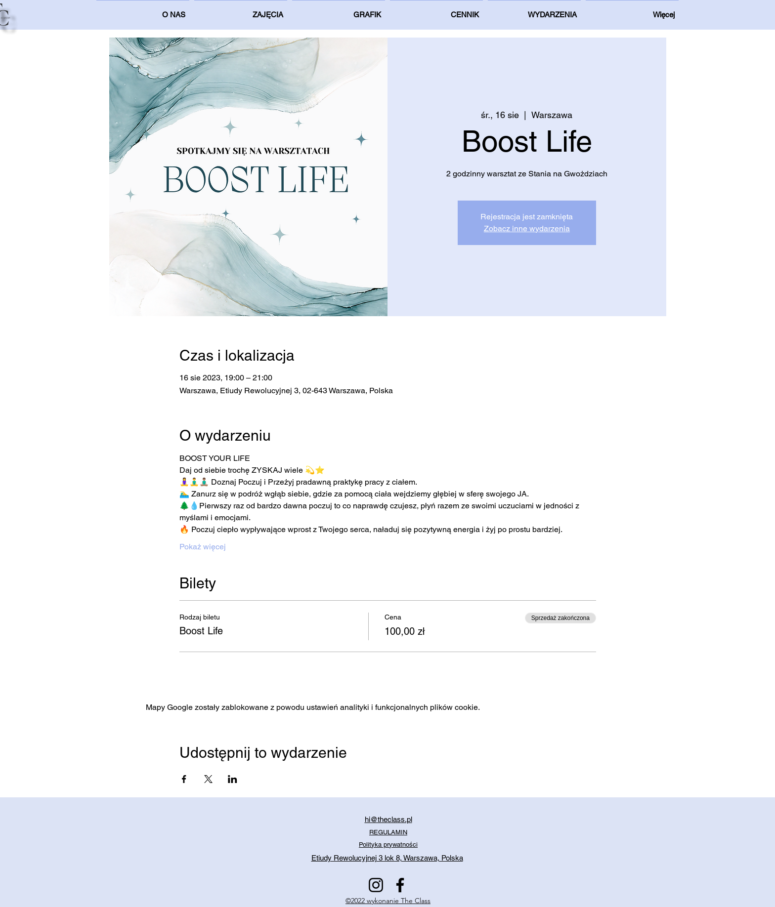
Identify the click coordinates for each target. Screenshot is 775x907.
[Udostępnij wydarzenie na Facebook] (184, 779)
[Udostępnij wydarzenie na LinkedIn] (232, 779)
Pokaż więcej (202, 546)
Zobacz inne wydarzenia (527, 228)
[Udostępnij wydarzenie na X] (208, 779)
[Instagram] (376, 885)
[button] (632, 10)
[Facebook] (400, 885)
